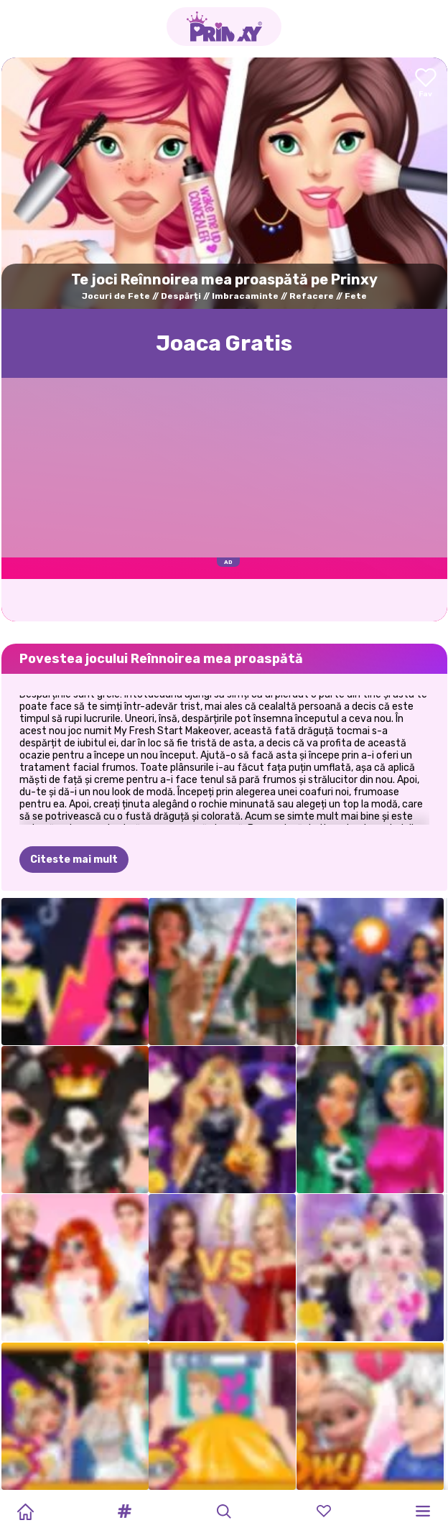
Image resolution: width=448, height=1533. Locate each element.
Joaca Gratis (224, 343)
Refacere (311, 296)
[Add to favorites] (426, 83)
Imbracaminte (245, 296)
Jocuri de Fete (116, 296)
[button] (125, 1511)
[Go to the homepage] (224, 27)
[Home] (25, 1511)
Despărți (181, 296)
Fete (356, 296)
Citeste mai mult (74, 859)
